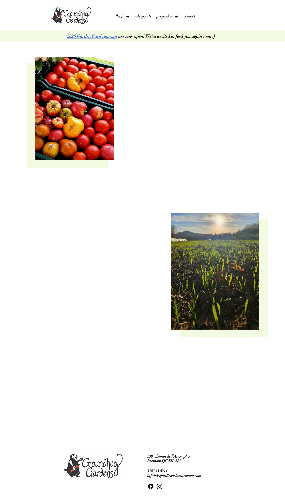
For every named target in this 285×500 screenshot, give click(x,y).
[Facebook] (150, 486)
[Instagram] (159, 486)
